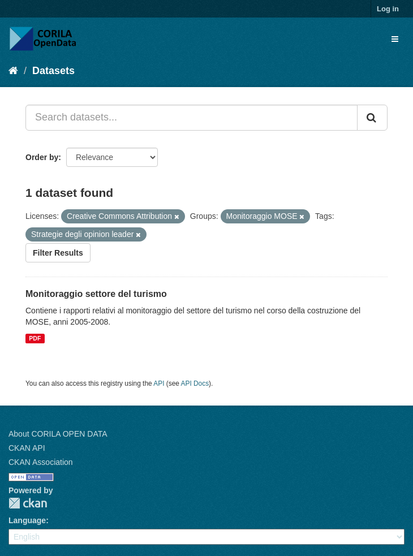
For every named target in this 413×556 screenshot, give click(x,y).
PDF (35, 338)
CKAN (27, 503)
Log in (388, 9)
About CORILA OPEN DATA (57, 433)
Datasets (53, 70)
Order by (41, 157)
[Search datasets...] (191, 118)
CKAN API (26, 447)
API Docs (195, 383)
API (158, 383)
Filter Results (58, 252)
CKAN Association (40, 462)
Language (27, 520)
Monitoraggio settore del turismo (96, 294)
